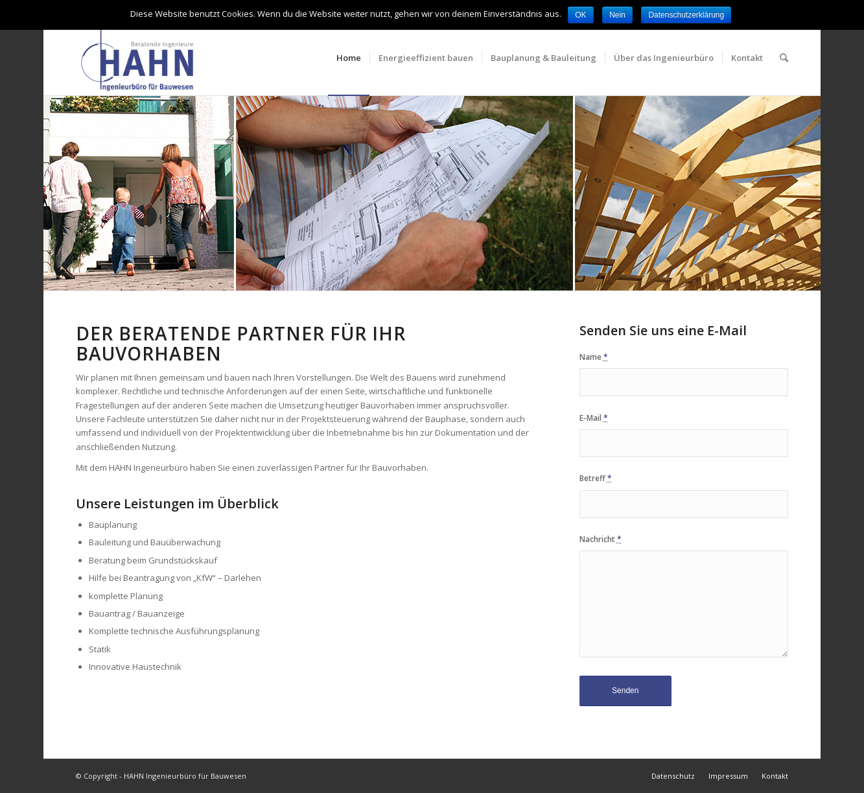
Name (593, 356)
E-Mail (593, 417)
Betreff (595, 478)
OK (580, 14)
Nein (617, 14)
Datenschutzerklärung (686, 14)
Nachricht (600, 539)
